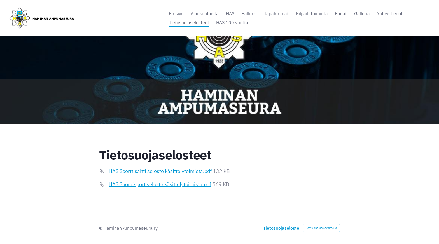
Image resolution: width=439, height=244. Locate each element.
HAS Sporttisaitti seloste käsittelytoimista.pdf (160, 171)
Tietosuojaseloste (281, 228)
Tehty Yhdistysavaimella (321, 228)
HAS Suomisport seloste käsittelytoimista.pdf (160, 184)
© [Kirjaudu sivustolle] (101, 228)
